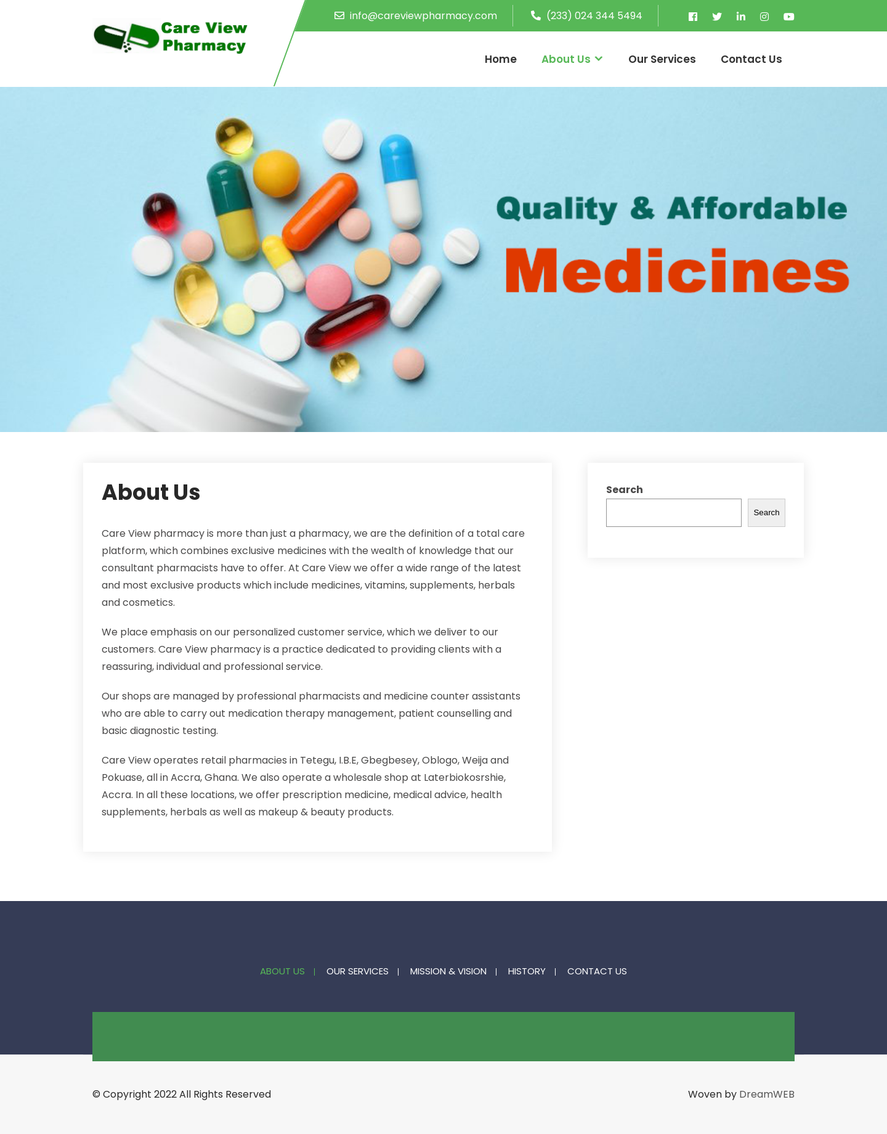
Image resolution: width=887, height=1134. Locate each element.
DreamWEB (767, 1094)
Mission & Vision (448, 972)
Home (501, 59)
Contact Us (751, 59)
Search (624, 490)
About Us (566, 59)
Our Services (662, 59)
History (527, 972)
